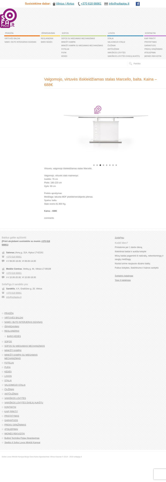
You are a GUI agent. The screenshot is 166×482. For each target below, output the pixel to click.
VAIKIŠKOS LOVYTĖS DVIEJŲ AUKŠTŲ (124, 56)
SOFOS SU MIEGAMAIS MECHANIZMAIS (78, 38)
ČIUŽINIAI (112, 46)
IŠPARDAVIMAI (48, 33)
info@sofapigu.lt (13, 297)
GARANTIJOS (150, 46)
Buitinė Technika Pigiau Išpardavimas (22, 438)
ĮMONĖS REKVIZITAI (152, 56)
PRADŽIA (9, 33)
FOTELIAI (65, 49)
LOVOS (111, 33)
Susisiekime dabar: (38, 3)
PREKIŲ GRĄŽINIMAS (153, 49)
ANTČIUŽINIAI (113, 49)
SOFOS (65, 33)
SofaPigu (119, 237)
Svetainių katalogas (124, 276)
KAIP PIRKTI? (150, 38)
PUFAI (63, 53)
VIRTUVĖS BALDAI (12, 38)
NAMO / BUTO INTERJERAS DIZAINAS (20, 42)
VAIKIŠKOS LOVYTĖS (117, 53)
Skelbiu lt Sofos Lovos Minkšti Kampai (22, 442)
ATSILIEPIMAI (150, 53)
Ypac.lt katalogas (123, 280)
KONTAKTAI (150, 33)
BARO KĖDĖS (46, 42)
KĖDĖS (64, 56)
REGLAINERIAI (47, 38)
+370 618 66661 (14, 257)
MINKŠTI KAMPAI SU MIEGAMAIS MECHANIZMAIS (82, 46)
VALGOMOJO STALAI (116, 42)
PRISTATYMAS (150, 42)
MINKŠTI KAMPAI (68, 42)
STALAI (111, 38)
